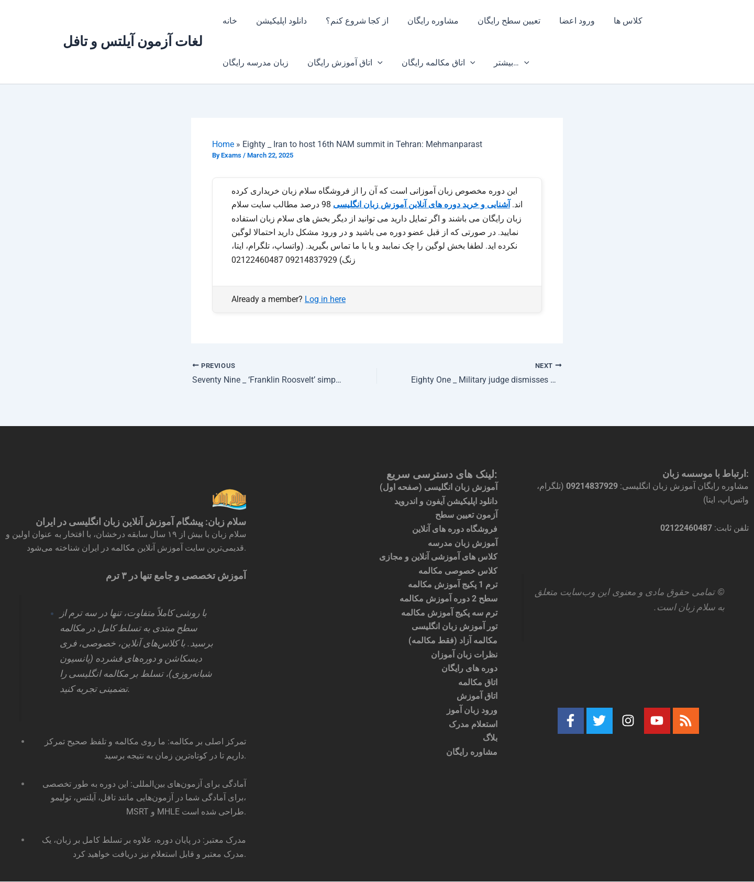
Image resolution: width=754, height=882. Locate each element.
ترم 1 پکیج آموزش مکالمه (452, 584)
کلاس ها (614, 21)
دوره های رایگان (469, 667)
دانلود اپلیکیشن (278, 21)
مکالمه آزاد (478, 639)
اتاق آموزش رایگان (342, 63)
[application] (374, 63)
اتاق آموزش (477, 694)
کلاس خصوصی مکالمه (457, 570)
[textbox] (628, 690)
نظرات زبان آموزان (464, 653)
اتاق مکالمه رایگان (433, 63)
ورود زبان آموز (472, 708)
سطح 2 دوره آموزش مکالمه (448, 597)
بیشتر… (504, 63)
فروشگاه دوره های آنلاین (454, 528)
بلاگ (490, 736)
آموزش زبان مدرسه (462, 543)
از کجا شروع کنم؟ (351, 21)
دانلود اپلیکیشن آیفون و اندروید (445, 501)
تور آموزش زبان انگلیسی (454, 625)
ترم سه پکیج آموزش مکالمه (449, 612)
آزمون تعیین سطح (466, 515)
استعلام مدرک (473, 722)
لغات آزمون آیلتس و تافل (133, 41)
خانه (228, 21)
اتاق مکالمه (477, 681)
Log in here (325, 299)
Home (223, 144)
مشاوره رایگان (425, 21)
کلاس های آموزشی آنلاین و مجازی (438, 556)
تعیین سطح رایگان (499, 21)
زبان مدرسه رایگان (254, 63)
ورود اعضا (565, 21)
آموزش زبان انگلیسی (460, 487)
